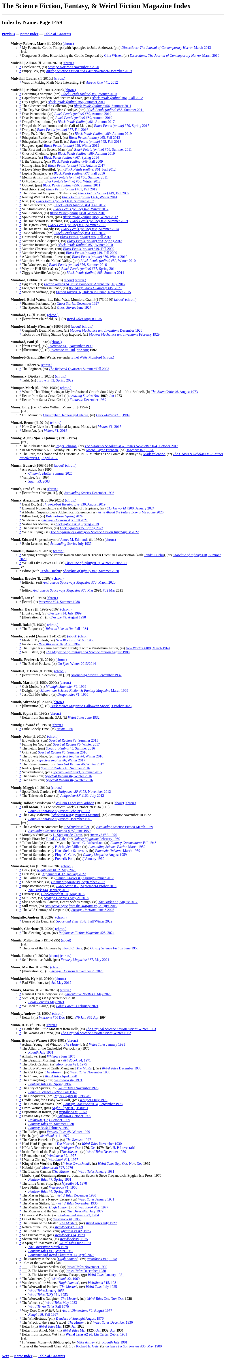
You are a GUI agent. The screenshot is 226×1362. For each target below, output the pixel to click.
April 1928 (61, 1076)
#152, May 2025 (56, 870)
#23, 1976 (140, 450)
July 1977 (85, 1211)
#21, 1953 (48, 1294)
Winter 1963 (121, 1029)
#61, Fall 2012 (117, 98)
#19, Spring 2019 (77, 524)
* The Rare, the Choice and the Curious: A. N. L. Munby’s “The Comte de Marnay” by (81, 454)
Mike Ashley (85, 1342)
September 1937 (96, 675)
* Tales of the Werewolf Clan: (40, 1263)
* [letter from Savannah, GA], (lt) (43, 717)
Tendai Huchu (154, 555)
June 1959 (59, 831)
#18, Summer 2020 (91, 571)
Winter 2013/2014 (77, 663)
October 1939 (74, 1116)
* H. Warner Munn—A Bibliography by (48, 1342)
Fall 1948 (133, 843)
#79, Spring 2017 (121, 126)
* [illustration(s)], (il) (34, 350)
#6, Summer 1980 (51, 1124)
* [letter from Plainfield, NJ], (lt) (43, 319)
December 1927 (77, 303)
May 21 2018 (66, 898)
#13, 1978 (102, 1259)
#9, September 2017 (78, 882)
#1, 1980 (72, 694)
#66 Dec (52, 1017)
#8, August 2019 (81, 906)
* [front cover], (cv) (33, 346)
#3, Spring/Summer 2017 (84, 878)
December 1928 (106, 330)
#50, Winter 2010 (89, 94)
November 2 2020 (73, 67)
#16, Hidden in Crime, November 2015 (93, 292)
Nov (85, 396)
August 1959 (105, 855)
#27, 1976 (57, 1167)
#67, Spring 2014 (71, 157)
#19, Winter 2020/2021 (96, 563)
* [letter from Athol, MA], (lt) (41, 1330)
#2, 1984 (78, 1215)
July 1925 (101, 1287)
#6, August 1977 (87, 1310)
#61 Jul (62, 350)
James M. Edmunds (74, 539)
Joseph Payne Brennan (102, 450)
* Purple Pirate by (32, 839)
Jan (111, 396)
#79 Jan (79, 1017)
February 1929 (124, 334)
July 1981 (40, 1052)
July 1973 (93, 1100)
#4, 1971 (76, 1060)
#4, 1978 (74, 1183)
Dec (71, 1148)
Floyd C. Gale (56, 839)
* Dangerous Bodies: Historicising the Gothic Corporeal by (61, 55)
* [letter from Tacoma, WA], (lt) (42, 1334)
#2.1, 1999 (113, 415)
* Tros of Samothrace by (37, 847)
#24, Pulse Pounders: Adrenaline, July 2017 (84, 284)
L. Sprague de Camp (67, 835)
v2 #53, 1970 (103, 835)
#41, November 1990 (70, 346)
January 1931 (107, 1044)
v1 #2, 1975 (76, 1231)
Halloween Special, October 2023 (90, 706)
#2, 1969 (69, 1227)
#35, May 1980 (134, 1346)
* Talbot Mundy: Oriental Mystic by (45, 843)
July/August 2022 (95, 532)
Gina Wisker (113, 55)
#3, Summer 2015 (73, 740)
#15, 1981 (103, 1283)
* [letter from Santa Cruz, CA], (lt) (44, 396)
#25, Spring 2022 (81, 528)
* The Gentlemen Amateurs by (41, 827)
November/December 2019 (89, 71)
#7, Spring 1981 (49, 1179)
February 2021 (77, 1006)
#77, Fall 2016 (62, 130)
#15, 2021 (95, 288)
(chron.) (68, 43)
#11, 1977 (55, 1136)
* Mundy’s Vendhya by (36, 835)
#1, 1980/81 (72, 1096)
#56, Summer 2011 (76, 102)
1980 (64, 729)
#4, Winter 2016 (79, 756)
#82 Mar (109, 590)
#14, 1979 (70, 1235)
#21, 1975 (71, 1064)
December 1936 (89, 493)
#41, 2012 (102, 82)
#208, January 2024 (130, 508)
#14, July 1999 (64, 613)
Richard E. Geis (87, 1346)
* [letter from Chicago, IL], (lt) (41, 493)
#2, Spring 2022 (55, 380)
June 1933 (75, 1243)
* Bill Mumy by (31, 415)
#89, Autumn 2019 (82, 114)
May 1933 (61, 1302)
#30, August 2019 (74, 504)
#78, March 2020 (79, 582)
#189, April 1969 (59, 644)
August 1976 (79, 1318)
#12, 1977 (93, 1207)
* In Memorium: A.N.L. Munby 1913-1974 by (52, 450)
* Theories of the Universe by (40, 948)
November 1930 (90, 1072)
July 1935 (71, 543)
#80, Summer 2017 (65, 201)
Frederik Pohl (64, 858)
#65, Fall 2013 (94, 137)
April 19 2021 (65, 520)
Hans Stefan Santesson (71, 851)
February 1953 (59, 811)
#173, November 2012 (84, 791)
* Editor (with (29, 571)
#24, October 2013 (131, 446)
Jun (74, 1326)
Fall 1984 (66, 629)
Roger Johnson (66, 446)
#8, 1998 (66, 686)
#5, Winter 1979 (68, 1132)
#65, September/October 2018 (86, 886)
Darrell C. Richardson (87, 843)
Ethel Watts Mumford (86, 357)
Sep (109, 1163)
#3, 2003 (39, 481)
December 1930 (121, 1068)
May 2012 (61, 982)
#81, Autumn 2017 (86, 122)
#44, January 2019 (48, 890)
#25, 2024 (86, 933)
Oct (93, 1148)
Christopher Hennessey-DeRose (65, 415)
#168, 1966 (75, 640)
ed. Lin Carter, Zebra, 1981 (96, 1334)
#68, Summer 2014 (90, 229)
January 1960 (93, 858)
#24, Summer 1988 (59, 602)
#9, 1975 (74, 1239)
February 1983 (48, 1128)
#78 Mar (63, 590)
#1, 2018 (109, 426)
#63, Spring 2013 (94, 241)
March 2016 (174, 55)
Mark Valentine (154, 454)
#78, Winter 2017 (81, 209)
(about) (69, 280)
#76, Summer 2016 (78, 265)
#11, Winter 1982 (50, 1251)
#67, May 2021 (85, 960)
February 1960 (96, 839)
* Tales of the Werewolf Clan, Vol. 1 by (47, 1346)
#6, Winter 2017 (76, 744)
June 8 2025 (92, 910)
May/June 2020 (130, 512)
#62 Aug (83, 350)
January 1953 (46, 1290)
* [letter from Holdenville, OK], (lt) (45, 675)
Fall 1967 (52, 1092)
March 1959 (124, 827)
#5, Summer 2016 (70, 748)
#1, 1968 (63, 1187)
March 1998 (84, 690)
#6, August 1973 (174, 392)
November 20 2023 (76, 971)
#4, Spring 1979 (49, 1191)
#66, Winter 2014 (89, 197)
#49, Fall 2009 (77, 161)
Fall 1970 (48, 1306)
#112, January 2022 (64, 874)
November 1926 (78, 1088)
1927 (78, 1140)
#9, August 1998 (68, 617)
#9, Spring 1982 (49, 1084)
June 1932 (84, 717)
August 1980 (88, 652)
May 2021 (46, 1002)
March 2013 (166, 47)
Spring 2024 (64, 516)
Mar (50, 1326)
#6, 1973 (73, 1112)
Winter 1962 (96, 1033)
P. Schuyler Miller (76, 827)
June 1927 (74, 307)
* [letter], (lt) (29, 602)
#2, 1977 (61, 1155)
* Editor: (26, 590)
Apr (113, 1330)
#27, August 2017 (117, 902)
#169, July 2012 (82, 795)
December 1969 (88, 400)
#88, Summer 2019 (99, 221)
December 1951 (60, 819)
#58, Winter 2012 (71, 145)
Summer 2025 (50, 473)
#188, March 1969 (148, 648)
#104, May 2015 (63, 894)
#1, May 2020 (88, 994)
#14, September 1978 (93, 1104)
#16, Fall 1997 (43, 1314)
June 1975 (61, 1056)
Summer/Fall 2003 (79, 369)
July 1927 (101, 1223)
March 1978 (48, 1247)
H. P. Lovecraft (123, 1148)
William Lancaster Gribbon (75, 803)
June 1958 (114, 948)
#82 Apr (93, 1017)
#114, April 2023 (61, 1255)
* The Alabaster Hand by (37, 446)
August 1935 (84, 319)
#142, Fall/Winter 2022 (84, 921)
